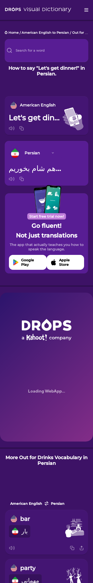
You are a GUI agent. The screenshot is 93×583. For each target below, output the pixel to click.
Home (13, 33)
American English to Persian (45, 33)
